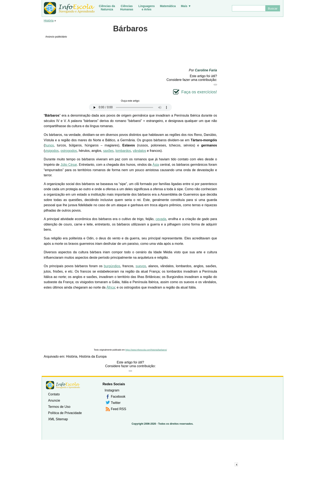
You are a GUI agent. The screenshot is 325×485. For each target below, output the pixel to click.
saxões (108, 150)
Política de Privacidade (65, 413)
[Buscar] (248, 8)
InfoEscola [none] (63, 385)
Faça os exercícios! (199, 92)
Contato (54, 394)
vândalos (139, 150)
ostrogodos (69, 150)
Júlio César (69, 164)
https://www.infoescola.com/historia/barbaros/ (146, 350)
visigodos (52, 150)
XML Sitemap (58, 419)
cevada (160, 219)
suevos (141, 266)
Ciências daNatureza (107, 7)
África (110, 287)
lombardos (123, 150)
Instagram (112, 390)
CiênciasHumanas (126, 7)
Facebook (118, 396)
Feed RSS (118, 409)
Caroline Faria (206, 70)
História (48, 20)
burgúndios (112, 266)
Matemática (168, 6)
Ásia (156, 164)
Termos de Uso (59, 406)
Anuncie (54, 400)
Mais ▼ (186, 6)
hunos (49, 145)
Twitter (116, 403)
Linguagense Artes (146, 7)
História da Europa (93, 356)
